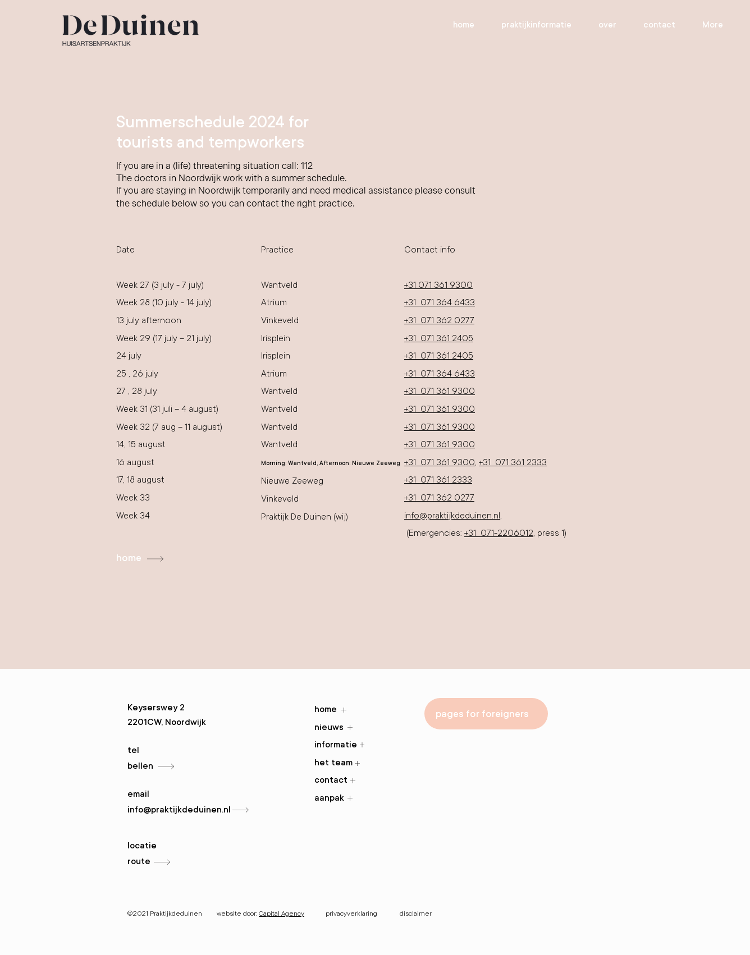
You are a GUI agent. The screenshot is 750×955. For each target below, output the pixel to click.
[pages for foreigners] (486, 713)
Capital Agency (281, 913)
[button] (607, 25)
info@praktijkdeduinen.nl (452, 515)
